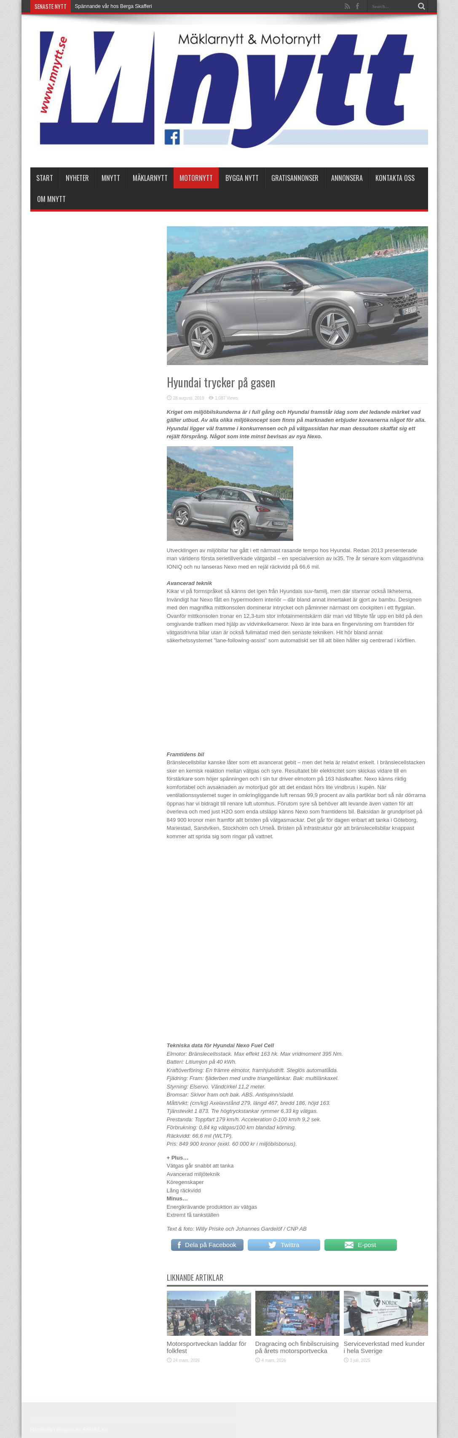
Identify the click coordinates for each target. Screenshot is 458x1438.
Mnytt (111, 178)
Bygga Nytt (242, 178)
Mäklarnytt (150, 178)
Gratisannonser (295, 178)
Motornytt (196, 178)
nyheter (77, 178)
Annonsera (347, 178)
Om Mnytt (51, 199)
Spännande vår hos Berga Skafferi (113, 6)
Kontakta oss (395, 178)
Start (44, 178)
